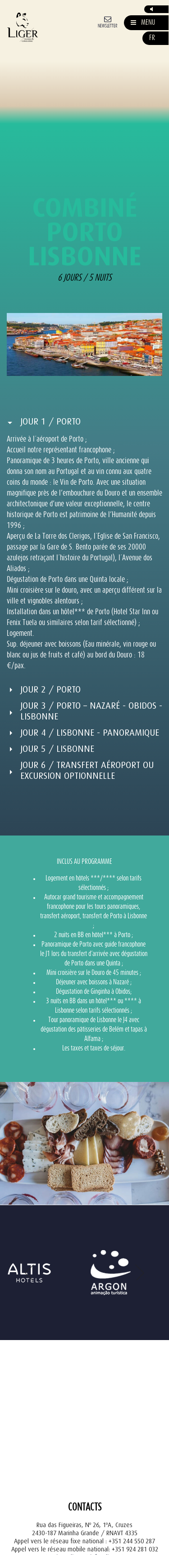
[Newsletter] (107, 21)
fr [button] (152, 38)
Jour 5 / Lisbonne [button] (57, 749)
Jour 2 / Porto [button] (50, 689)
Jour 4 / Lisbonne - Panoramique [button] (89, 733)
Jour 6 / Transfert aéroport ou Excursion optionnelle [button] (87, 770)
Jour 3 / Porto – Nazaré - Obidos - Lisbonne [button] (91, 711)
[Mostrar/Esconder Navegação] (143, 22)
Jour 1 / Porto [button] (50, 421)
